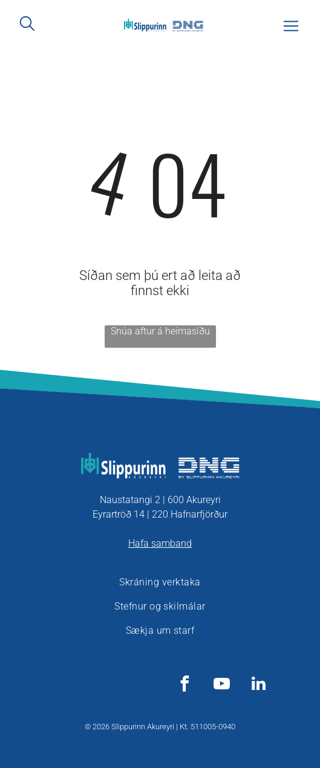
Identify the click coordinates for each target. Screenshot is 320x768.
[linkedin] (258, 685)
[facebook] (184, 685)
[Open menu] (291, 26)
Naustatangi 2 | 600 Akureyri (160, 500)
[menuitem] (160, 582)
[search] (27, 24)
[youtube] (221, 685)
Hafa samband (160, 543)
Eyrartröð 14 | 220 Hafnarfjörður (160, 514)
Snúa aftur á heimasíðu (160, 331)
